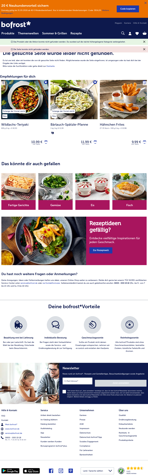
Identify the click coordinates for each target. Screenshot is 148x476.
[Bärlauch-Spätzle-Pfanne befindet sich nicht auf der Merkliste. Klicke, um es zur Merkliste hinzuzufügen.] (94, 82)
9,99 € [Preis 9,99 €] (134, 143)
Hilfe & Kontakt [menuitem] (140, 23)
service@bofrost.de (28, 284)
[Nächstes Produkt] (144, 83)
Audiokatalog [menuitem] (46, 426)
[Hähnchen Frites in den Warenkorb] (143, 142)
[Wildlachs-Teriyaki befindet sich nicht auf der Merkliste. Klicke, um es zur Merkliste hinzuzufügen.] (45, 82)
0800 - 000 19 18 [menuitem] (11, 435)
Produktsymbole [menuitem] (126, 438)
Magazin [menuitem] (118, 23)
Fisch (129, 206)
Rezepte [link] (76, 33)
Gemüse (55, 206)
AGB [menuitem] (82, 422)
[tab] (130, 33)
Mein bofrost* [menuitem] (9, 422)
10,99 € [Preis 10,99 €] (34, 143)
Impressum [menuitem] (84, 426)
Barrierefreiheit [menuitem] (86, 453)
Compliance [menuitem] (85, 444)
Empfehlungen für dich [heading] (17, 76)
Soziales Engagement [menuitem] (89, 440)
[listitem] (14, 110)
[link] (23, 25)
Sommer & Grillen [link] (54, 33)
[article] (74, 56)
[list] (74, 335)
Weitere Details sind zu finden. (86, 396)
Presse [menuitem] (82, 418)
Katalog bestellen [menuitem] (48, 422)
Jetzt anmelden (135, 382)
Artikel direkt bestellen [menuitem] (50, 413)
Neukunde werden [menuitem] (127, 426)
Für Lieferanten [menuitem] (86, 448)
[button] (128, 8)
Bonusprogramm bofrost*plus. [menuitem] (54, 444)
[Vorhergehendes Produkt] (4, 83)
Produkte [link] (7, 33)
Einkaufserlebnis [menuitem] (126, 422)
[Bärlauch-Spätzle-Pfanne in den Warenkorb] (94, 142)
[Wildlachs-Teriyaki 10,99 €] (24, 117)
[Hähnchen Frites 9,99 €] (123, 117)
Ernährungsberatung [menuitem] (127, 418)
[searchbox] (87, 33)
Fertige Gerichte (18, 206)
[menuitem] (7, 35)
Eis (92, 206)
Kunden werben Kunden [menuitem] (51, 440)
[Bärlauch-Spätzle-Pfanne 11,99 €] (74, 117)
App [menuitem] (42, 431)
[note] (24, 125)
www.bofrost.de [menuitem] (10, 426)
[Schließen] (145, 3)
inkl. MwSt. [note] (36, 145)
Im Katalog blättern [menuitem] (49, 418)
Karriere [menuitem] (127, 23)
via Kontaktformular (51, 284)
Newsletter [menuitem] (45, 435)
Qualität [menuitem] (122, 413)
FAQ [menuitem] (3, 413)
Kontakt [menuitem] (4, 418)
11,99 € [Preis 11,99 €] (84, 143)
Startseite (50, 66)
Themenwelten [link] (28, 33)
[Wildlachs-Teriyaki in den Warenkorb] (45, 142)
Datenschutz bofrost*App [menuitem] (91, 435)
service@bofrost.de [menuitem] (11, 430)
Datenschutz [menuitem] (85, 431)
